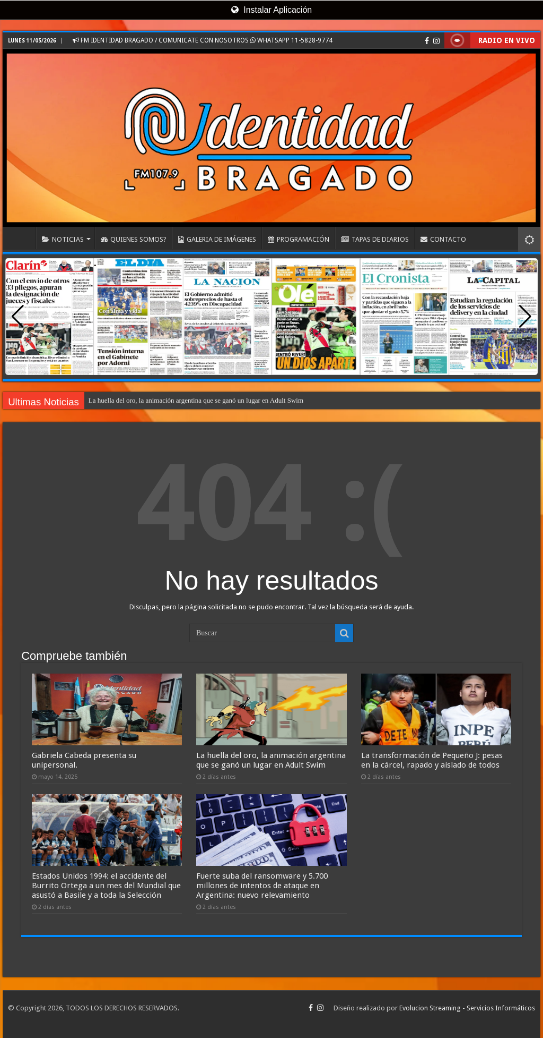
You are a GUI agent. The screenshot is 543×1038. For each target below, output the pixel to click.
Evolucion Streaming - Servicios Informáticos (467, 1008)
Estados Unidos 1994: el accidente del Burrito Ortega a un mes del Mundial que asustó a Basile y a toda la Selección (106, 885)
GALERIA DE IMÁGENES (217, 239)
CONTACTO (443, 239)
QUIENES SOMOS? (134, 239)
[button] (525, 316)
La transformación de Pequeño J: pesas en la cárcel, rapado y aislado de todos (432, 760)
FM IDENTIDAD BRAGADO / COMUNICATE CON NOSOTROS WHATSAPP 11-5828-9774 (202, 40)
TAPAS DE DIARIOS (375, 239)
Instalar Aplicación (271, 9)
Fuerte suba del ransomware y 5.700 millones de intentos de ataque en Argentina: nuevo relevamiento (262, 885)
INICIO (22, 238)
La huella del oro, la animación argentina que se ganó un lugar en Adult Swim (196, 400)
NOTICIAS (63, 239)
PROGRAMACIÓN (298, 239)
